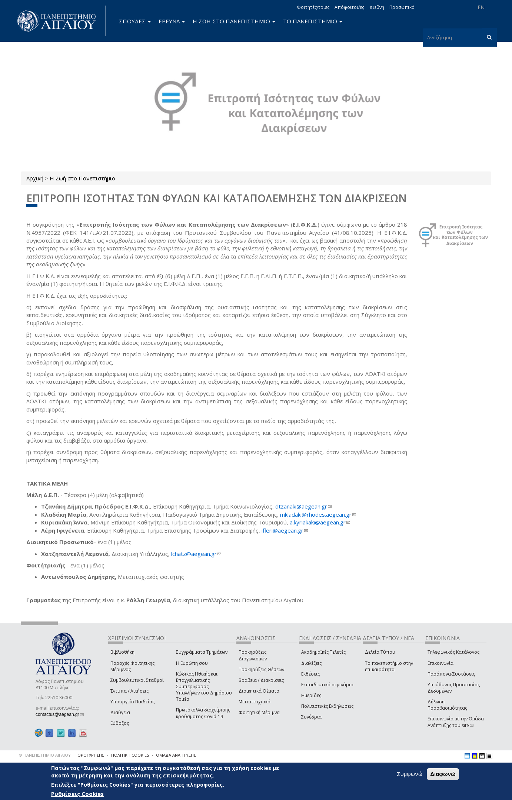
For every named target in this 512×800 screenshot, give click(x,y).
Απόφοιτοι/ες (349, 7)
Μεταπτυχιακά (254, 702)
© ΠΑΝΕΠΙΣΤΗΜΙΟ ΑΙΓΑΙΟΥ (45, 755)
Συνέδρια (311, 717)
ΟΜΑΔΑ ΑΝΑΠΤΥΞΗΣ (176, 755)
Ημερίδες (311, 695)
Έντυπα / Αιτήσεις (129, 691)
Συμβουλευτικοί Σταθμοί (137, 680)
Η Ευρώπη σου (192, 663)
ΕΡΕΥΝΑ (172, 21)
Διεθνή (376, 7)
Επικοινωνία (440, 663)
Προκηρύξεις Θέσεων (261, 669)
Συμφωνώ (409, 773)
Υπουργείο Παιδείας (132, 702)
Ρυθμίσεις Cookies (77, 793)
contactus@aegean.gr (60, 714)
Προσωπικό (402, 7)
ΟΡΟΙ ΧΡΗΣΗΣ (90, 755)
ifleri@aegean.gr (285, 530)
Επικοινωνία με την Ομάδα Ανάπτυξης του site (456, 722)
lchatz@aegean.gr (196, 553)
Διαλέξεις (311, 663)
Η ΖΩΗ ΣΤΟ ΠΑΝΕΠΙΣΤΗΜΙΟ (234, 21)
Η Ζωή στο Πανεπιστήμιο (82, 178)
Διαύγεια (120, 712)
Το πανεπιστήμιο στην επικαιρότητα (389, 666)
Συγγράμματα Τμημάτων (201, 652)
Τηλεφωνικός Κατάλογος (453, 652)
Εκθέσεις (310, 674)
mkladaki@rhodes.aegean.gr (318, 514)
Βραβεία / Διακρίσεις (261, 680)
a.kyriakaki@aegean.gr (320, 522)
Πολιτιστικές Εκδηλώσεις (327, 706)
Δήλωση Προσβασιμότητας (447, 705)
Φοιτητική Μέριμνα (259, 712)
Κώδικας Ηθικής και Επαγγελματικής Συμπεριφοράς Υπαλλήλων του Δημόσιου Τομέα (204, 687)
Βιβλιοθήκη (122, 652)
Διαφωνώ (443, 774)
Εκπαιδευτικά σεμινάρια (327, 684)
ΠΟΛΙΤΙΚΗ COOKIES (130, 755)
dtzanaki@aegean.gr (303, 506)
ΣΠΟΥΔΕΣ (135, 21)
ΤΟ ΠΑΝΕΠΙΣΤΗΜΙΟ (312, 21)
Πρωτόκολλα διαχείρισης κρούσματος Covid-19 (203, 713)
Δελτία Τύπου (380, 652)
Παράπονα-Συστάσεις (451, 674)
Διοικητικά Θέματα (259, 691)
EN (481, 7)
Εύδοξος (119, 723)
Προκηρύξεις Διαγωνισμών (253, 655)
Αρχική (34, 178)
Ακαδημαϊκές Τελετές (323, 652)
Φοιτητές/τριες (313, 7)
